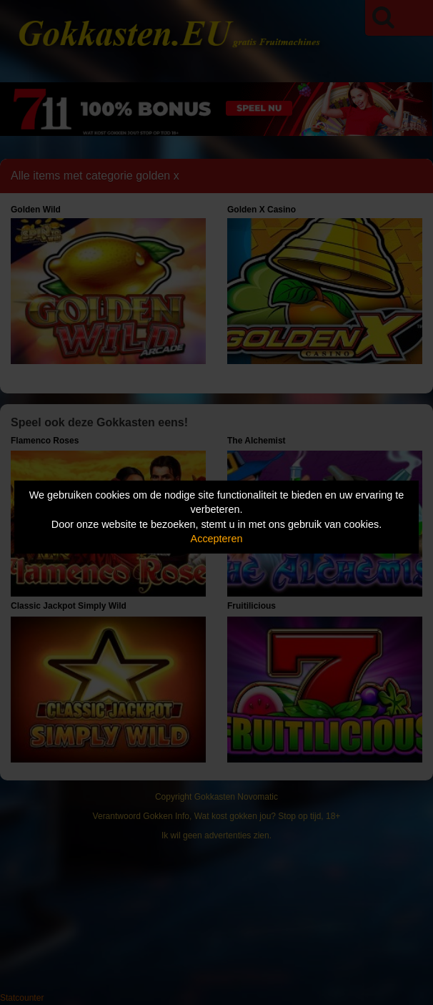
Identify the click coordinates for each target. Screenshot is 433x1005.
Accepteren (217, 538)
